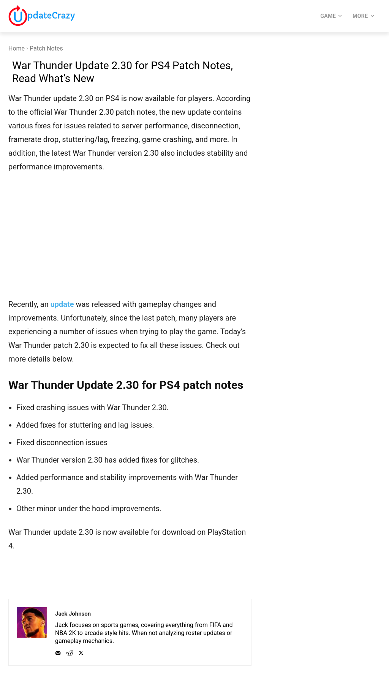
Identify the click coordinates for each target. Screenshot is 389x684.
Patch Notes (46, 48)
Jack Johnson (73, 613)
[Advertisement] (129, 240)
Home (16, 48)
